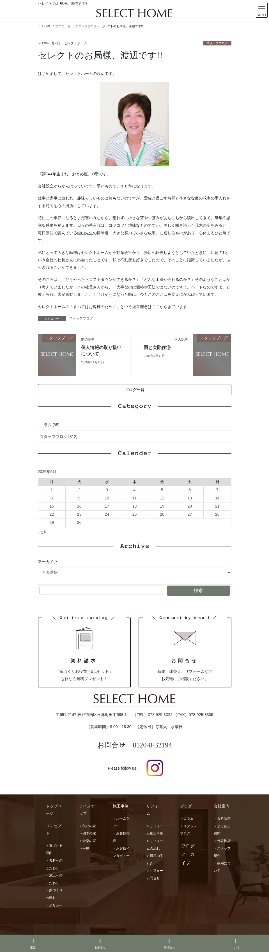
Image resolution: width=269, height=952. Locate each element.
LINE (236, 943)
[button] (134, 389)
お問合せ (100, 943)
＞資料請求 (222, 818)
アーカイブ (48, 561)
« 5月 (42, 532)
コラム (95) (50, 425)
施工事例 (120, 806)
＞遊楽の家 (87, 841)
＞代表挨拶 (222, 841)
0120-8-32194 (152, 745)
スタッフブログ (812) (59, 436)
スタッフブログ (217, 43)
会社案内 (221, 806)
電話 (33, 943)
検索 (198, 590)
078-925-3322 (160, 714)
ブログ (186, 806)
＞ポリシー (54, 905)
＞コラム (187, 818)
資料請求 (169, 943)
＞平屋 (84, 848)
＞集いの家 (87, 826)
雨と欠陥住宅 (157, 347)
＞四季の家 (87, 833)
